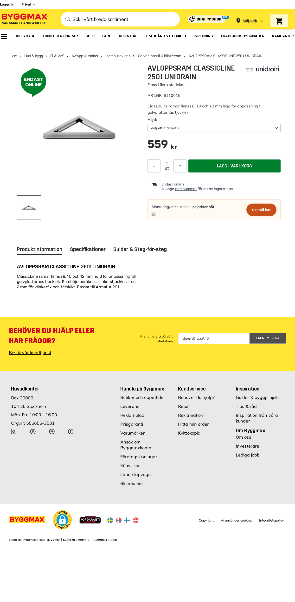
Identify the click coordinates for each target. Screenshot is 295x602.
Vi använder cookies (236, 520)
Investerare (247, 446)
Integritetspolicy (271, 520)
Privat (26, 4)
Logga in (7, 4)
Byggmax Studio (105, 540)
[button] (62, 519)
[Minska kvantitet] (154, 165)
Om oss (243, 437)
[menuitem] (4, 36)
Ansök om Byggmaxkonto (135, 444)
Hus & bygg (33, 55)
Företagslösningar (138, 456)
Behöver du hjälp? (196, 397)
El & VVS (57, 55)
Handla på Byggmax (142, 389)
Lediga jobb (248, 455)
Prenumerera (268, 338)
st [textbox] (167, 168)
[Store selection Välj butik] (250, 21)
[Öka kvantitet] (179, 165)
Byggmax (53, 540)
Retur (183, 406)
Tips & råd (246, 406)
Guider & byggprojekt (257, 397)
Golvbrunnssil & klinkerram (159, 55)
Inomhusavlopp (118, 55)
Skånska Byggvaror (77, 540)
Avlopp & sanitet (84, 55)
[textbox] (162, 146)
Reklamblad (132, 415)
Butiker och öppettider (142, 397)
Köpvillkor (130, 465)
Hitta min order (193, 424)
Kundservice (192, 389)
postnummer (186, 189)
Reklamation (190, 415)
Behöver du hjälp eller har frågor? (51, 335)
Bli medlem (131, 483)
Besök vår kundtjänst (30, 352)
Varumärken (133, 433)
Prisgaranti (131, 424)
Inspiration (247, 389)
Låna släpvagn (135, 474)
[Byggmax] (24, 19)
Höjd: (152, 119)
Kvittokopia (189, 433)
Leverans (129, 406)
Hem (13, 55)
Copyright (206, 520)
